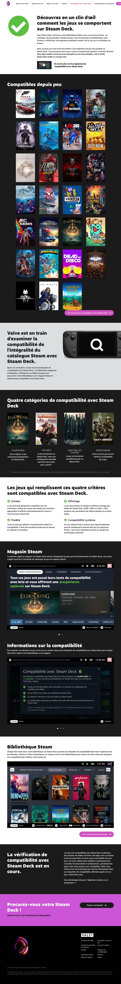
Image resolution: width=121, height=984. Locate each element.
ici (75, 883)
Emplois (83, 950)
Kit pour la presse (103, 945)
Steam (99, 957)
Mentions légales (86, 957)
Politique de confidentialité (102, 951)
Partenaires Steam (87, 955)
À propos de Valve (87, 940)
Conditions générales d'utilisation (88, 946)
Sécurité (100, 955)
